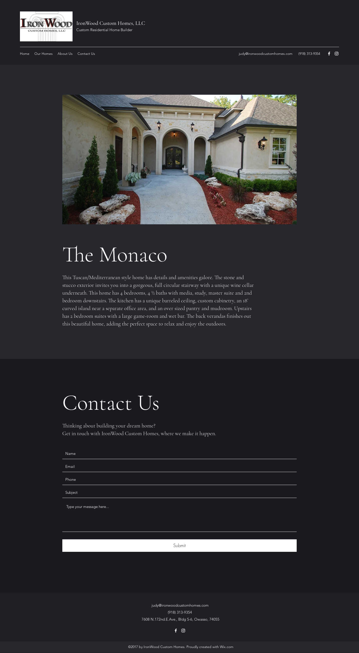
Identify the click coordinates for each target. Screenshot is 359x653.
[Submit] (179, 545)
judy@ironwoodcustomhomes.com (265, 53)
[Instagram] (336, 53)
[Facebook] (329, 53)
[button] (43, 53)
